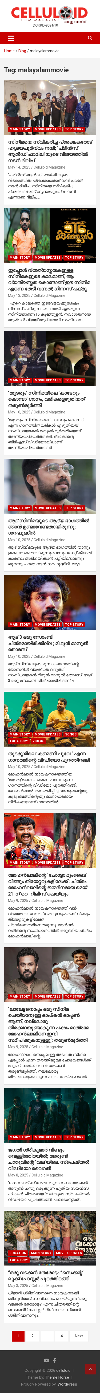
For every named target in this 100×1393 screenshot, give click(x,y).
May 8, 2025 (18, 1175)
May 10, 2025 (19, 412)
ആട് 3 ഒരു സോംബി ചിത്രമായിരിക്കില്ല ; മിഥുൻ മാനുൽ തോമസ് (48, 643)
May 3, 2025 (18, 1286)
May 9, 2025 (18, 900)
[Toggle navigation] (11, 38)
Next (79, 1336)
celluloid (63, 1370)
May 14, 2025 (19, 167)
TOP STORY (74, 129)
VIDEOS (38, 741)
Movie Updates (48, 129)
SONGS (71, 734)
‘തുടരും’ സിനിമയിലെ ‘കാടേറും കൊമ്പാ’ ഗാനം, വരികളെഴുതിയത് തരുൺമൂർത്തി (46, 399)
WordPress (67, 1384)
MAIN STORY (20, 129)
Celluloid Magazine (49, 167)
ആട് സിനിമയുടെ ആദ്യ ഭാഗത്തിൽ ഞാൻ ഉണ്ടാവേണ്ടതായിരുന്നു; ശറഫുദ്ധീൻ (48, 527)
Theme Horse (57, 1377)
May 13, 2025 (19, 295)
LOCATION (18, 1253)
